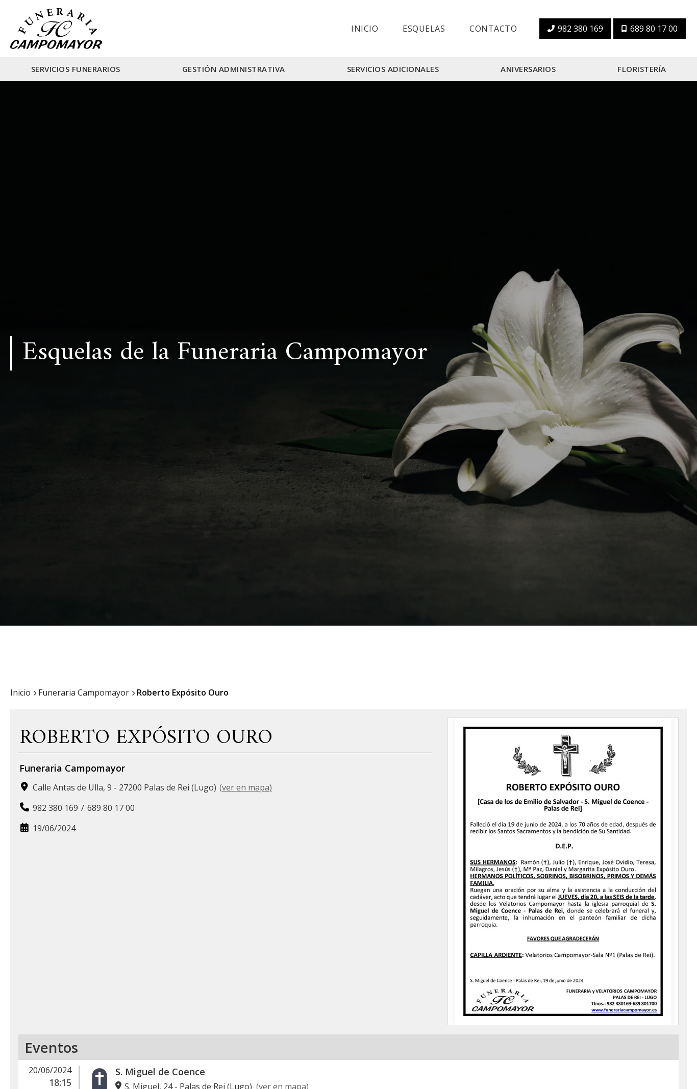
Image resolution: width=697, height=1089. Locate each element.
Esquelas (424, 28)
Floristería (641, 69)
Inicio (364, 28)
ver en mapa (245, 787)
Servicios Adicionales (393, 69)
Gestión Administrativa (233, 69)
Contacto (493, 28)
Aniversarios (528, 69)
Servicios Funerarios (75, 69)
